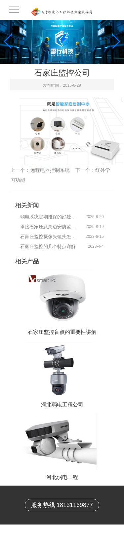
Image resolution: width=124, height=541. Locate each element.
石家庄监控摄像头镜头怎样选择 (49, 236)
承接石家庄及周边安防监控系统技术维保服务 (49, 226)
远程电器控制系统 (50, 170)
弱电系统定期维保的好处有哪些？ (49, 216)
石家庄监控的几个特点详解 (48, 246)
